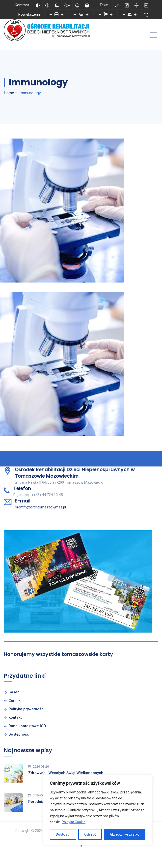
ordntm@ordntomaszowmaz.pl (40, 507)
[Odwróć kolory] (38, 5)
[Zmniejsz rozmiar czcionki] (75, 14)
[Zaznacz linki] (117, 5)
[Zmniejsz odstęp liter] (124, 14)
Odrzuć (90, 834)
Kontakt (15, 717)
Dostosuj (63, 834)
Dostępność (18, 734)
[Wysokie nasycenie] (87, 5)
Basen (14, 692)
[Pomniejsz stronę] (50, 14)
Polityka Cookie (73, 822)
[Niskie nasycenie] (77, 5)
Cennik (14, 700)
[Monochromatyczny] (47, 5)
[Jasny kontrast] (67, 5)
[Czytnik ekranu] (136, 5)
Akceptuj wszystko (124, 834)
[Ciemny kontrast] (57, 5)
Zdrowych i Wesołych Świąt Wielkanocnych (65, 773)
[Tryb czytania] (146, 5)
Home (9, 93)
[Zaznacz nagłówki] (127, 5)
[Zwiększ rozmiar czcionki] (87, 14)
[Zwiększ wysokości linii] (111, 14)
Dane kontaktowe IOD (27, 726)
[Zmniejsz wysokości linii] (100, 14)
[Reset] (146, 14)
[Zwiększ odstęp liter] (135, 14)
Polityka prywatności (26, 709)
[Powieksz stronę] (62, 14)
